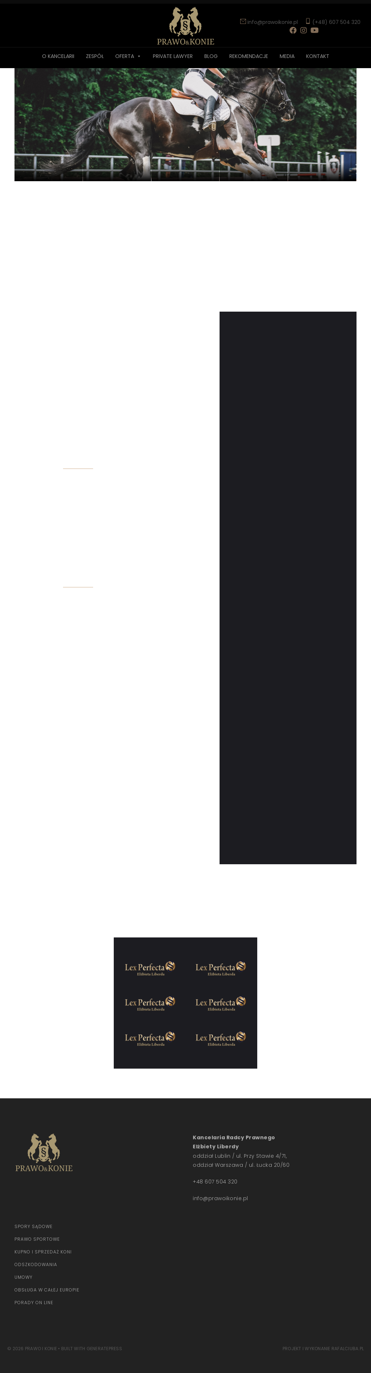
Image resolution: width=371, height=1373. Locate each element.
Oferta (124, 56)
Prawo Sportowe (37, 1239)
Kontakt (317, 56)
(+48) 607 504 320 (336, 22)
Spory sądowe (33, 1226)
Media (287, 56)
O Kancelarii (58, 56)
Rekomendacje (248, 56)
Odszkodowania (35, 1264)
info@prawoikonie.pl (272, 22)
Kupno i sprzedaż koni (43, 1252)
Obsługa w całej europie (46, 1290)
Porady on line (33, 1302)
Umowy (23, 1277)
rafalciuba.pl (348, 1348)
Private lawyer (173, 56)
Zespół (95, 56)
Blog (211, 56)
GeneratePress (104, 1348)
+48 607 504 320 (215, 1181)
